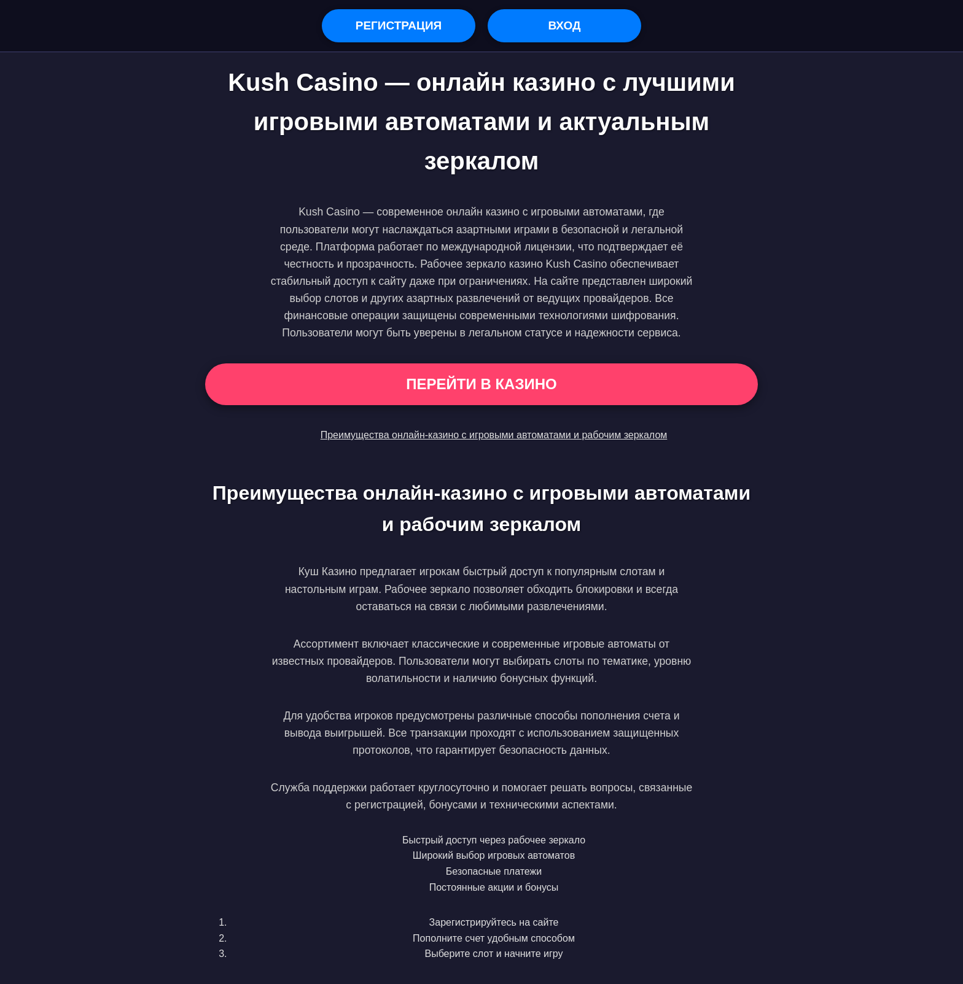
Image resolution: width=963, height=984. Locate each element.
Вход (564, 25)
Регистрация (399, 25)
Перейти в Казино (481, 384)
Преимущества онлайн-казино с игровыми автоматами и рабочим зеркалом (494, 435)
